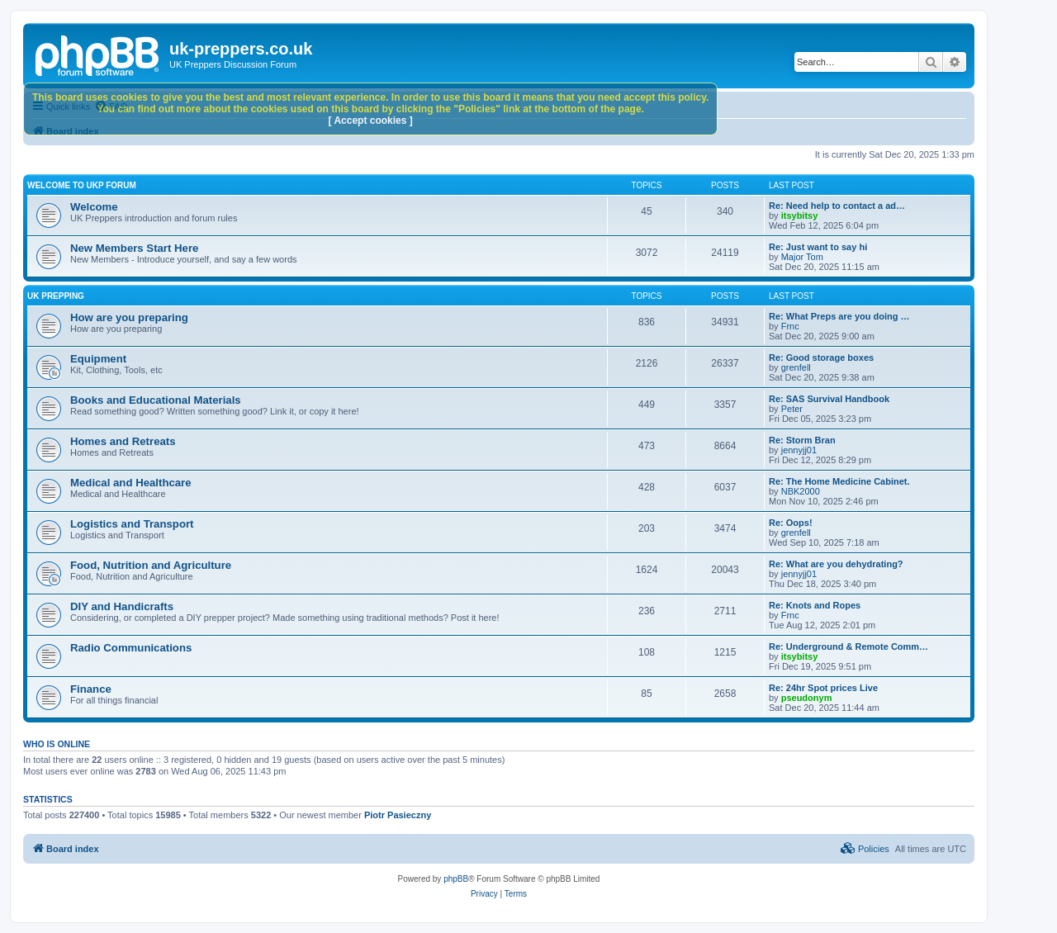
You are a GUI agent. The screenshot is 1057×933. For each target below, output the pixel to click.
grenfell (796, 367)
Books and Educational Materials (155, 400)
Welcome (94, 207)
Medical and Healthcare (131, 482)
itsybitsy (799, 215)
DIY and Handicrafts (121, 606)
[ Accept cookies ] (371, 120)
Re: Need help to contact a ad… (837, 206)
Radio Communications (131, 648)
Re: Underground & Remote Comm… (848, 646)
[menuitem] (865, 849)
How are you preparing (129, 317)
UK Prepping (55, 296)
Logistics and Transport (131, 524)
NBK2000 (800, 491)
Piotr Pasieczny (397, 815)
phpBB (455, 878)
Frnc (790, 326)
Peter (792, 409)
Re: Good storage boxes (821, 357)
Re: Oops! (791, 523)
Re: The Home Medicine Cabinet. (839, 481)
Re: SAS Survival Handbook (829, 399)
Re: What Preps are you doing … (839, 316)
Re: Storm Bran (802, 440)
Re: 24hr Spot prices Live (823, 688)
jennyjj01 (799, 450)
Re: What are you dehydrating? (836, 564)
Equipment (98, 359)
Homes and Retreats (123, 441)
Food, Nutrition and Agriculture (150, 565)
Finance (90, 689)
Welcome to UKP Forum (81, 185)
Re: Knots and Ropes (814, 605)
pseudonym (806, 698)
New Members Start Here (134, 248)
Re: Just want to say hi (818, 247)
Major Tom (802, 257)
